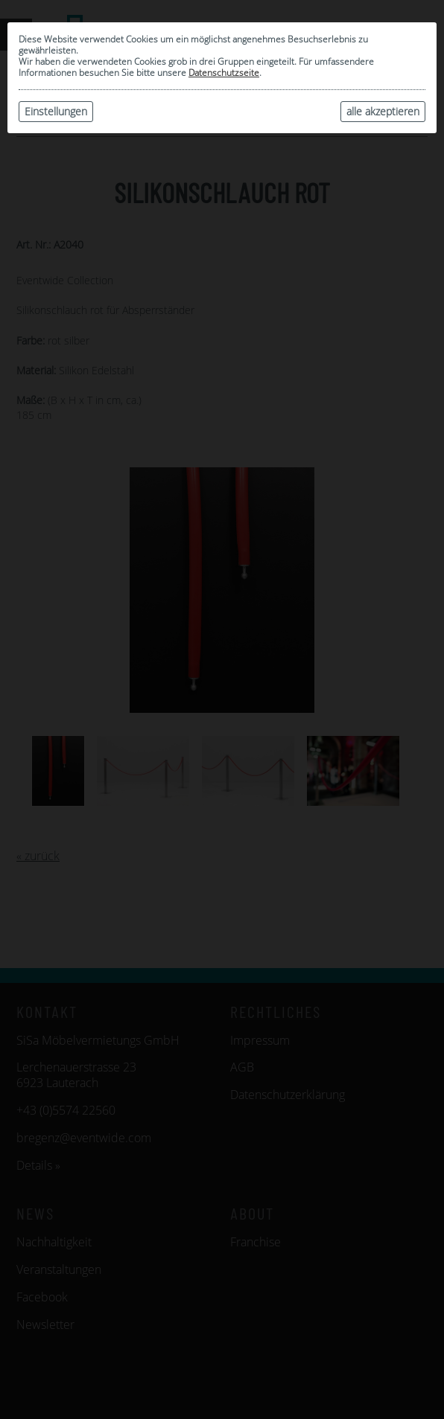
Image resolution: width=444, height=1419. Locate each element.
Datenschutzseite (223, 72)
